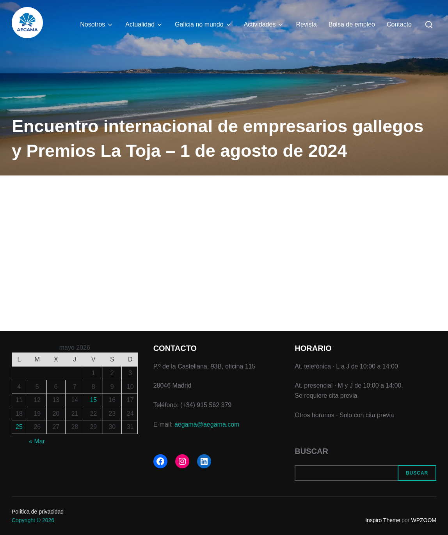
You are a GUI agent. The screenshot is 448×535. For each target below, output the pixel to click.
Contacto (399, 24)
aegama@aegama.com (207, 424)
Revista (306, 24)
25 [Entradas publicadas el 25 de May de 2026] (19, 426)
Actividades (264, 24)
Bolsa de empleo (352, 24)
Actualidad (144, 24)
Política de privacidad (38, 511)
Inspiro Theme (382, 520)
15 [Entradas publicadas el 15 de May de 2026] (93, 400)
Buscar (311, 451)
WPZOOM (423, 520)
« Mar (37, 441)
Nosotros (97, 24)
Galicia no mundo (203, 24)
